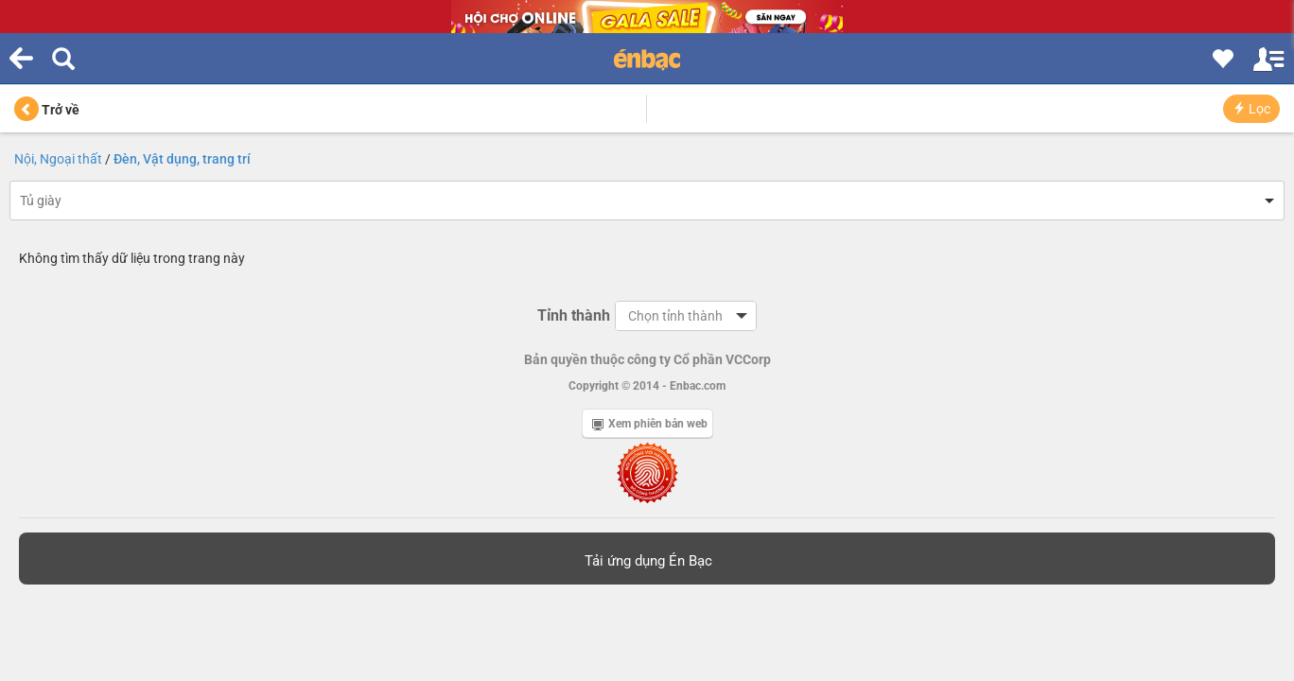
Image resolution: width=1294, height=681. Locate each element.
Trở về (46, 109)
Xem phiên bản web (650, 423)
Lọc (1251, 108)
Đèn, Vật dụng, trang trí (182, 158)
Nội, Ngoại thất (58, 158)
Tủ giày (40, 200)
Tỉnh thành (573, 315)
